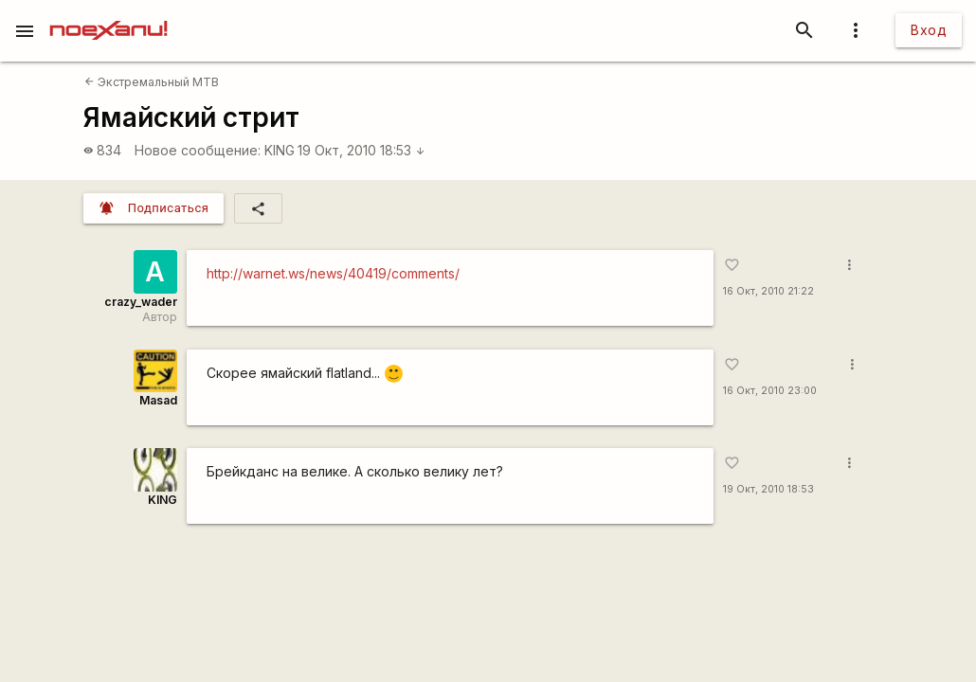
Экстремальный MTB (151, 82)
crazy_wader (140, 302)
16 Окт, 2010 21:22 (768, 291)
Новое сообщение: (198, 150)
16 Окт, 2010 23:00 (770, 391)
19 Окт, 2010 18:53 (361, 150)
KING (279, 150)
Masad (158, 400)
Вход (929, 30)
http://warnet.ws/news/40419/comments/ (333, 273)
